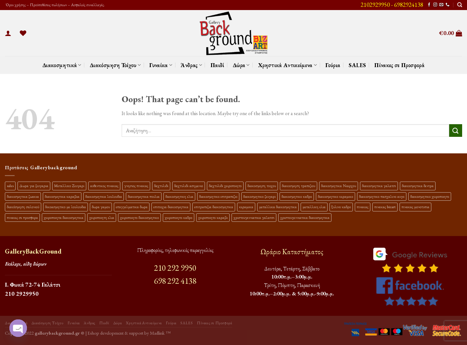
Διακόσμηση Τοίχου (115, 65)
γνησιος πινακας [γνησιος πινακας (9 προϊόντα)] (136, 185)
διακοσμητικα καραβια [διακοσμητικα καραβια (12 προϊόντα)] (62, 196)
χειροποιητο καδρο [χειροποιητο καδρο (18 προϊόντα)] (178, 217)
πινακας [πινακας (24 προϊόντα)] (362, 206)
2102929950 (375, 5)
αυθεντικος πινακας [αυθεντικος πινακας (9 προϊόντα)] (104, 185)
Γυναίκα (160, 65)
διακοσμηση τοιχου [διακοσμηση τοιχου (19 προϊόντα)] (261, 185)
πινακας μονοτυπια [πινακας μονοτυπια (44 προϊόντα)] (415, 206)
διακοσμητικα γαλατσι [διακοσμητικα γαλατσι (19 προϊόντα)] (379, 185)
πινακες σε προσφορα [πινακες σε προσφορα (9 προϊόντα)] (22, 217)
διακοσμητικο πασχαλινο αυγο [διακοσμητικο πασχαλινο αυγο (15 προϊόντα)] (381, 196)
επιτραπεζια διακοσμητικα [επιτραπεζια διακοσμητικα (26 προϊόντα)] (213, 206)
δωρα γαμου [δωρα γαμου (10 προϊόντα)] (101, 206)
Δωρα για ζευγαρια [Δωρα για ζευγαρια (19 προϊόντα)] (33, 185)
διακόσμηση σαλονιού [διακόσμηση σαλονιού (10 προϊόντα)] (23, 206)
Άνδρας (191, 65)
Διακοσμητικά (61, 65)
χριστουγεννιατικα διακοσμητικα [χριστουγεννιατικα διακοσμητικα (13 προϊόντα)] (304, 217)
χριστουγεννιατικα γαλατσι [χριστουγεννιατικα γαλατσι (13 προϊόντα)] (254, 217)
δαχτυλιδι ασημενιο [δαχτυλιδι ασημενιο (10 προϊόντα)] (188, 185)
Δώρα (241, 65)
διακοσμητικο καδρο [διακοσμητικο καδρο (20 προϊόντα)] (296, 196)
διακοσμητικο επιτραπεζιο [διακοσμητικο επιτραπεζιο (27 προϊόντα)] (218, 196)
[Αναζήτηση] (459, 4)
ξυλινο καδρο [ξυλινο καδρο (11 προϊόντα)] (341, 206)
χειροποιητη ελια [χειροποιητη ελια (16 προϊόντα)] (101, 217)
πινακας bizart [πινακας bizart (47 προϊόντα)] (385, 206)
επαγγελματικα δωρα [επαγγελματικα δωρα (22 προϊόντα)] (132, 206)
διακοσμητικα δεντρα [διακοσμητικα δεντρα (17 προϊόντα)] (418, 185)
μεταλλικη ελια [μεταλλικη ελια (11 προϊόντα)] (314, 206)
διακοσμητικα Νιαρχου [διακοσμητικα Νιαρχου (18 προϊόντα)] (338, 185)
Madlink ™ (160, 333)
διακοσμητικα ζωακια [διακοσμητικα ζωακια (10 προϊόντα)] (23, 196)
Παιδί (217, 65)
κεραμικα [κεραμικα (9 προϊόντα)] (246, 206)
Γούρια (332, 65)
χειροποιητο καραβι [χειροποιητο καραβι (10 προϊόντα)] (213, 217)
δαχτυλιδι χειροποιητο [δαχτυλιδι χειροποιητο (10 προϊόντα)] (225, 185)
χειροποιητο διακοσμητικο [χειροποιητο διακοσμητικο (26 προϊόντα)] (139, 217)
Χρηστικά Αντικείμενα (287, 65)
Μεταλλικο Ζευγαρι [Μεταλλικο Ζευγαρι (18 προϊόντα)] (69, 185)
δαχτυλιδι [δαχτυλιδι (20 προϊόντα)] (161, 185)
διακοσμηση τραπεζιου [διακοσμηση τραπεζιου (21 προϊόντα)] (298, 185)
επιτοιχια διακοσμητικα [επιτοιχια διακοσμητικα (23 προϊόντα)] (170, 206)
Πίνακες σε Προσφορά (399, 65)
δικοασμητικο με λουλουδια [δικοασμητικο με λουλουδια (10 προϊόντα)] (65, 206)
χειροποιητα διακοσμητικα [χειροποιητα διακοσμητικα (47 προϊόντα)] (63, 217)
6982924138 (408, 5)
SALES (357, 65)
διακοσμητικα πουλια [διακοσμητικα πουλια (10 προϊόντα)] (144, 196)
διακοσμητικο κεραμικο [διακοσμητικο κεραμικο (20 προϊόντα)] (335, 196)
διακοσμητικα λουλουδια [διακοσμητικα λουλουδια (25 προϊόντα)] (103, 196)
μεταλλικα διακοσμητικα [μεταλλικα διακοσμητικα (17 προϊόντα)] (278, 206)
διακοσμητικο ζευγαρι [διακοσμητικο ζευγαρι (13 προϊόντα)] (259, 196)
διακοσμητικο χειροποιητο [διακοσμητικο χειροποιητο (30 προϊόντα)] (429, 196)
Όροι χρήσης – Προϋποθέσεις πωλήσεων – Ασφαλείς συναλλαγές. (55, 4)
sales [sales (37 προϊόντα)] (10, 185)
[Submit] (455, 130)
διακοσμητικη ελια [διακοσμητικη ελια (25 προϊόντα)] (179, 196)
